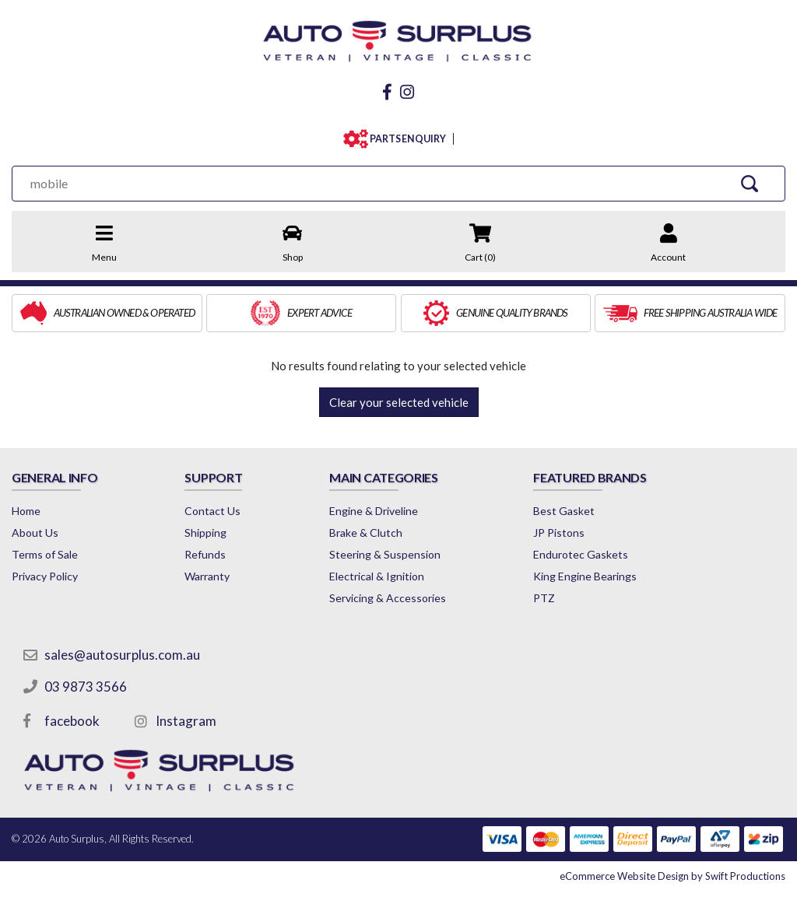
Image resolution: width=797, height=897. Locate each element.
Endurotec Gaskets (580, 554)
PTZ (544, 597)
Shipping (205, 532)
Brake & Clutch (365, 532)
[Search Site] (750, 183)
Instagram (186, 721)
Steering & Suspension (385, 554)
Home (26, 510)
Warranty (207, 576)
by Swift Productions (672, 876)
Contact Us (212, 510)
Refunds (205, 554)
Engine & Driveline (373, 510)
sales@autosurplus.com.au (122, 654)
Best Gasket (564, 510)
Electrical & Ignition (376, 576)
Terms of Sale (45, 554)
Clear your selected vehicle (399, 402)
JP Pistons (559, 532)
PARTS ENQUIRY (404, 139)
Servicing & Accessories (387, 597)
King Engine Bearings (585, 576)
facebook (72, 721)
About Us (35, 532)
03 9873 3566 (85, 686)
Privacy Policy (45, 576)
